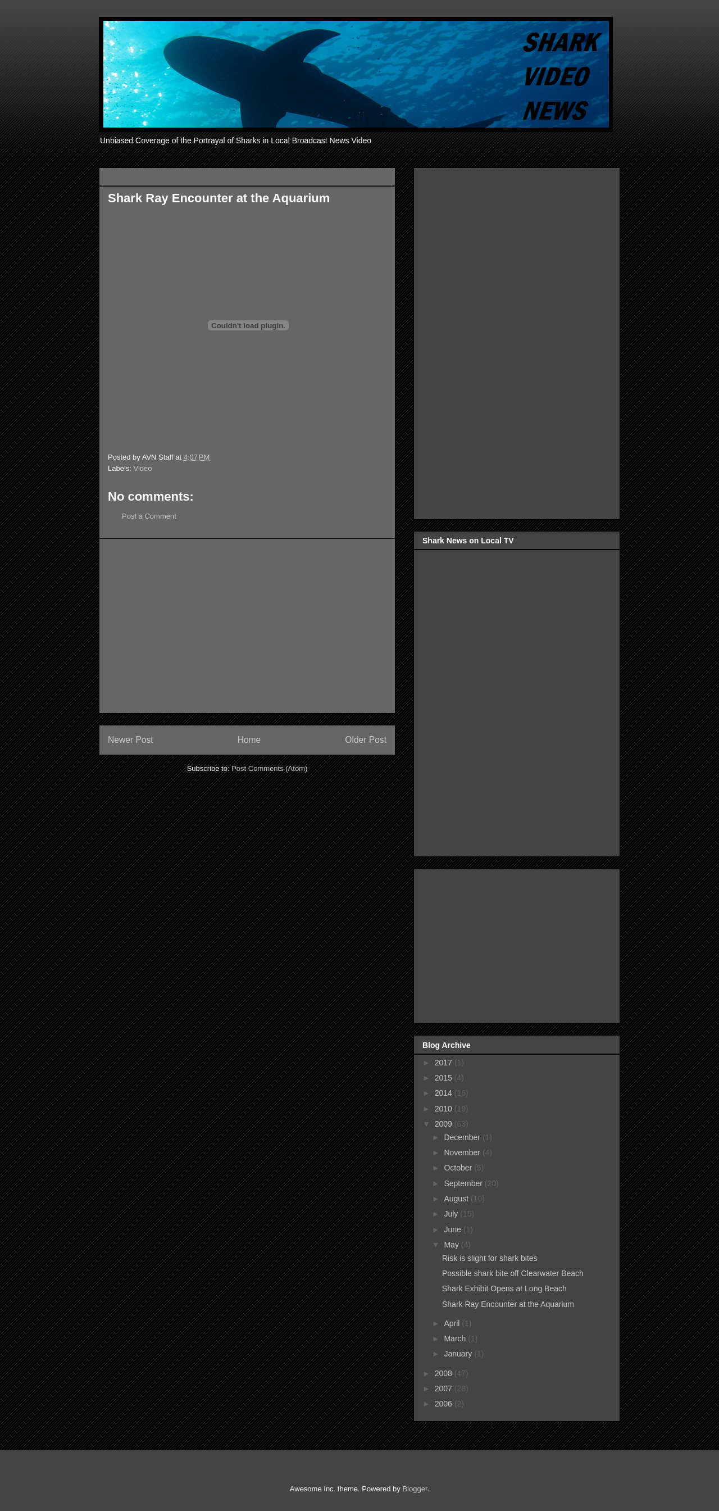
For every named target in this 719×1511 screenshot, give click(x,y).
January (459, 1353)
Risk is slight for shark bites (490, 1258)
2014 (444, 1092)
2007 (444, 1388)
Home (249, 740)
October (459, 1167)
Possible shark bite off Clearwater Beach (513, 1273)
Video (143, 468)
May (452, 1244)
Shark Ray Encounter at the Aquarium (508, 1304)
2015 (444, 1077)
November (463, 1152)
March (456, 1338)
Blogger (414, 1489)
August (457, 1198)
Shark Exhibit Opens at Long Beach (504, 1288)
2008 (444, 1373)
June (453, 1229)
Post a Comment (149, 516)
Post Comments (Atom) (269, 768)
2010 (444, 1108)
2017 (444, 1062)
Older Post (365, 740)
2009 (444, 1123)
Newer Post (130, 740)
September (464, 1183)
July (452, 1213)
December (463, 1137)
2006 (444, 1403)
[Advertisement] (247, 626)
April (453, 1323)
